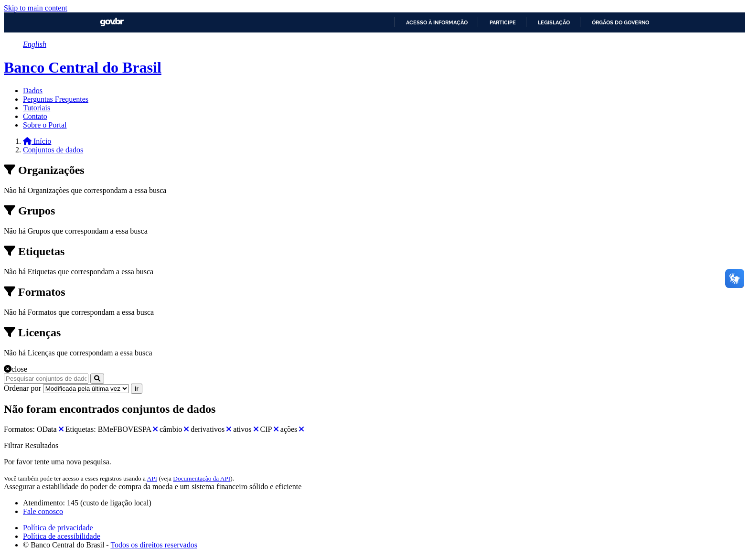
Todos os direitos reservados (153, 545)
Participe (503, 22)
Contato (35, 116)
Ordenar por (22, 388)
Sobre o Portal (45, 125)
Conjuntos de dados (53, 150)
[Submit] (97, 379)
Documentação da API (201, 478)
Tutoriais (36, 108)
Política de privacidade (58, 528)
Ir (137, 388)
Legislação (554, 22)
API (152, 478)
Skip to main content (35, 8)
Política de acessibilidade (61, 536)
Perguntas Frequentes (55, 99)
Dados (33, 90)
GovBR (112, 22)
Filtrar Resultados (31, 445)
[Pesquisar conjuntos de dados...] (46, 379)
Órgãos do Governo (620, 22)
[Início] (37, 141)
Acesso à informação (437, 22)
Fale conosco (43, 511)
